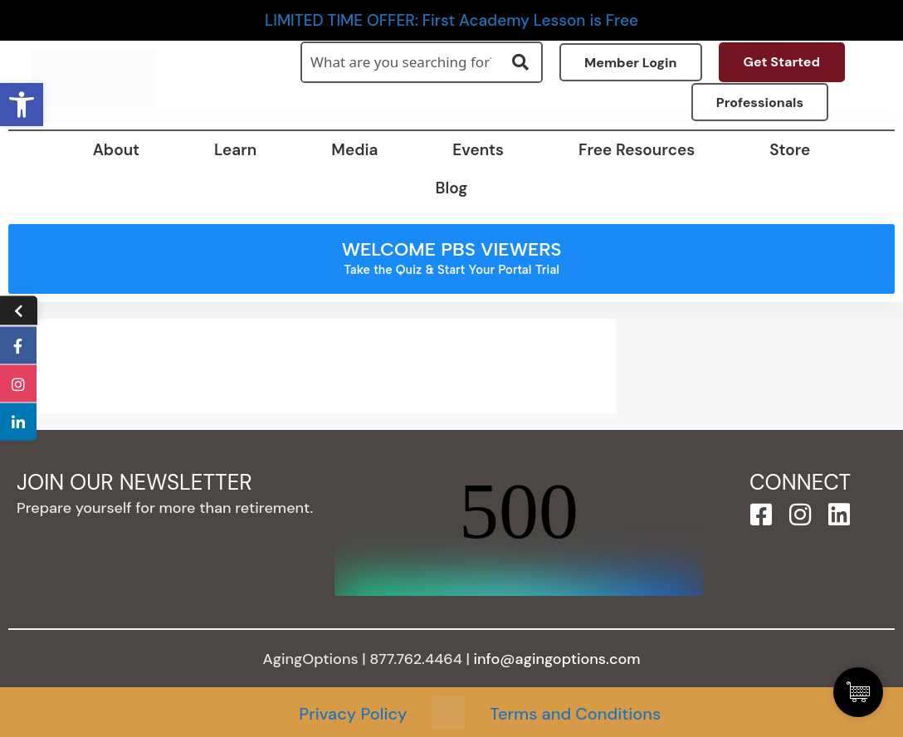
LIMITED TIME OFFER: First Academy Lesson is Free (451, 20)
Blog (452, 188)
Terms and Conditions (575, 713)
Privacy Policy (353, 713)
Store (789, 149)
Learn (235, 149)
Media (354, 149)
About (116, 149)
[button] (21, 104)
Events (478, 149)
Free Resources (636, 149)
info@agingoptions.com (557, 659)
